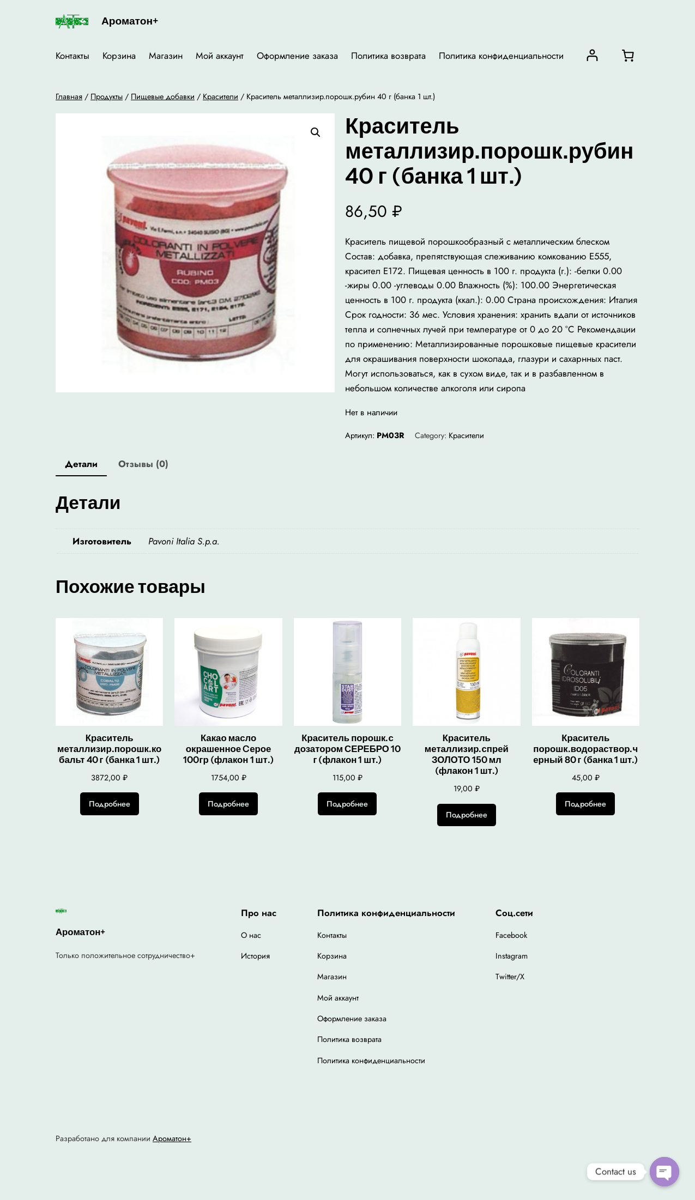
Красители (220, 96)
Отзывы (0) (143, 463)
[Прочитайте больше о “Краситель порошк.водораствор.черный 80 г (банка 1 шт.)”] (585, 803)
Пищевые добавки (163, 96)
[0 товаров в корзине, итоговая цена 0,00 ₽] (628, 55)
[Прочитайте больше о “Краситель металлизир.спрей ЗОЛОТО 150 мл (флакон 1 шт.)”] (466, 815)
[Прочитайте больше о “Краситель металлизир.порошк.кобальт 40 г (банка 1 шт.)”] (109, 803)
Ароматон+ (129, 20)
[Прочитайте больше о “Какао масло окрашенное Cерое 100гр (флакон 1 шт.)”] (228, 803)
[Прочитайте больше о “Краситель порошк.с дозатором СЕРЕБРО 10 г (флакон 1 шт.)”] (347, 803)
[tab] (81, 464)
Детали (81, 463)
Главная (69, 96)
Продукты (106, 96)
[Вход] (592, 55)
